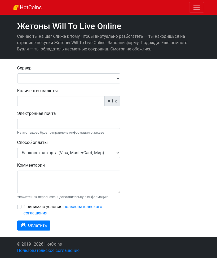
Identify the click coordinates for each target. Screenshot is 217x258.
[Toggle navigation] (196, 7)
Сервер (24, 68)
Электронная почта (36, 113)
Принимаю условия (63, 209)
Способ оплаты (32, 142)
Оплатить (34, 225)
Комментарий (31, 165)
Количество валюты (37, 90)
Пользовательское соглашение (48, 250)
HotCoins (27, 7)
